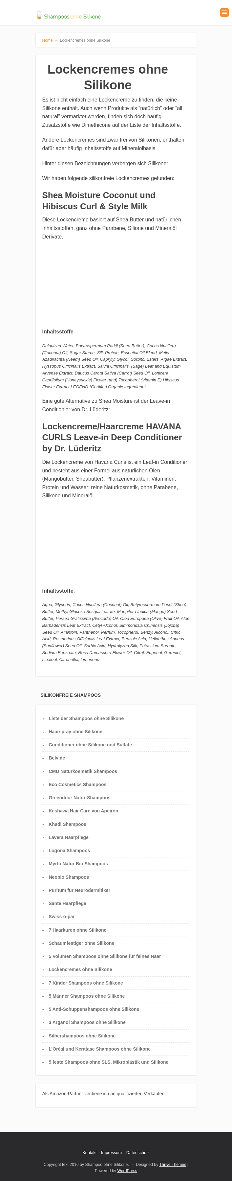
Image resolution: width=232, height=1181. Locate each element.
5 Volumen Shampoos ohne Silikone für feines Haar (105, 956)
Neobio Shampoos (69, 877)
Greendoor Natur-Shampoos (80, 797)
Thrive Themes (172, 1164)
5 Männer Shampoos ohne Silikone (87, 996)
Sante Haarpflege (67, 903)
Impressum (111, 1152)
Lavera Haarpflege (69, 837)
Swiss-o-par (62, 916)
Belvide (57, 758)
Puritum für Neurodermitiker (79, 890)
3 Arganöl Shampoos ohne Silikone (87, 1022)
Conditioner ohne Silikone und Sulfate (90, 744)
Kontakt (89, 1152)
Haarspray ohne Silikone (75, 731)
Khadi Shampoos (67, 824)
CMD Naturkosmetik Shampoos (83, 771)
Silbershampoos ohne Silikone (82, 1035)
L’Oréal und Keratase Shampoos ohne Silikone (100, 1049)
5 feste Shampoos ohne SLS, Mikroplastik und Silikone (109, 1062)
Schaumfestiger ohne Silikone (82, 943)
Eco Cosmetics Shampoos (78, 784)
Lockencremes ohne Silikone (80, 969)
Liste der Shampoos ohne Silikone (86, 718)
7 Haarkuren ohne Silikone (78, 930)
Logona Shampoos (69, 850)
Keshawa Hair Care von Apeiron (83, 810)
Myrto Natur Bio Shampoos (78, 863)
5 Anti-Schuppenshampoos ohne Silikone (94, 1009)
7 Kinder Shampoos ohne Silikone (86, 983)
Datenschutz (138, 1152)
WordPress (127, 1171)
